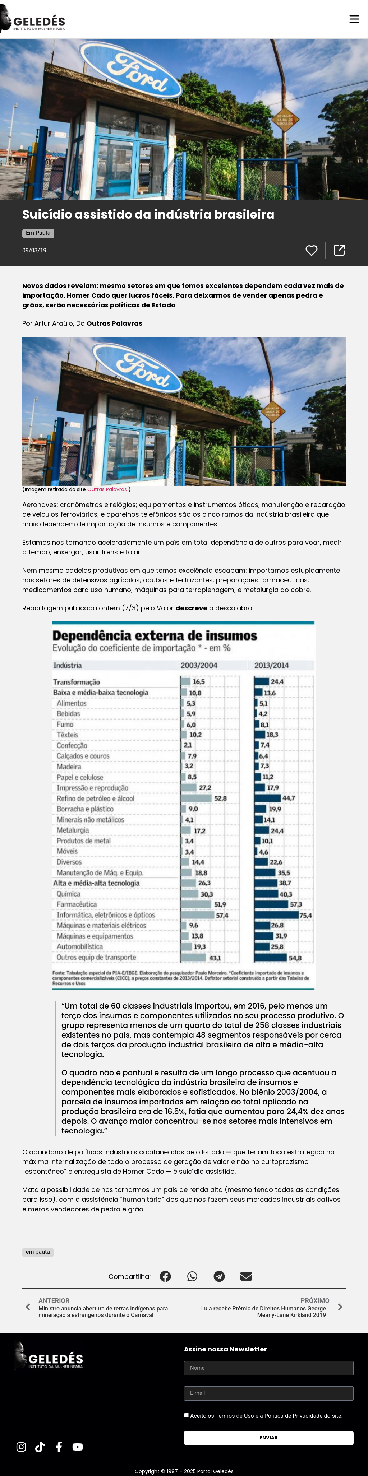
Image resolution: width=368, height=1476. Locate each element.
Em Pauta (38, 232)
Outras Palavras (115, 322)
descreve (191, 607)
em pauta (38, 1251)
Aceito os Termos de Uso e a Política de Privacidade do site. (266, 1415)
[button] (165, 1276)
